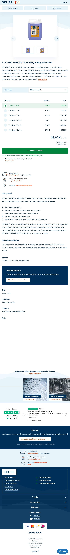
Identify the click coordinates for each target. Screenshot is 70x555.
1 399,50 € (62, 130)
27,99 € (47, 130)
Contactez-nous (9, 161)
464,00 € (63, 125)
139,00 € (63, 115)
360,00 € (63, 120)
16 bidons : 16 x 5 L (15, 125)
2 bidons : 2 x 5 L (14, 111)
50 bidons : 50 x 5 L (15, 130)
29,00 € (47, 125)
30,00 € (47, 120)
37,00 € (47, 111)
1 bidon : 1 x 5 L (14, 106)
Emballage (8, 90)
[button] (28, 50)
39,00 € (47, 106)
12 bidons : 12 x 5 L (15, 120)
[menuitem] (35, 516)
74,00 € (63, 111)
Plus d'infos (42, 79)
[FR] (7, 2)
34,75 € (47, 115)
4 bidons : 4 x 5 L (14, 115)
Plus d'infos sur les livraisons (18, 280)
